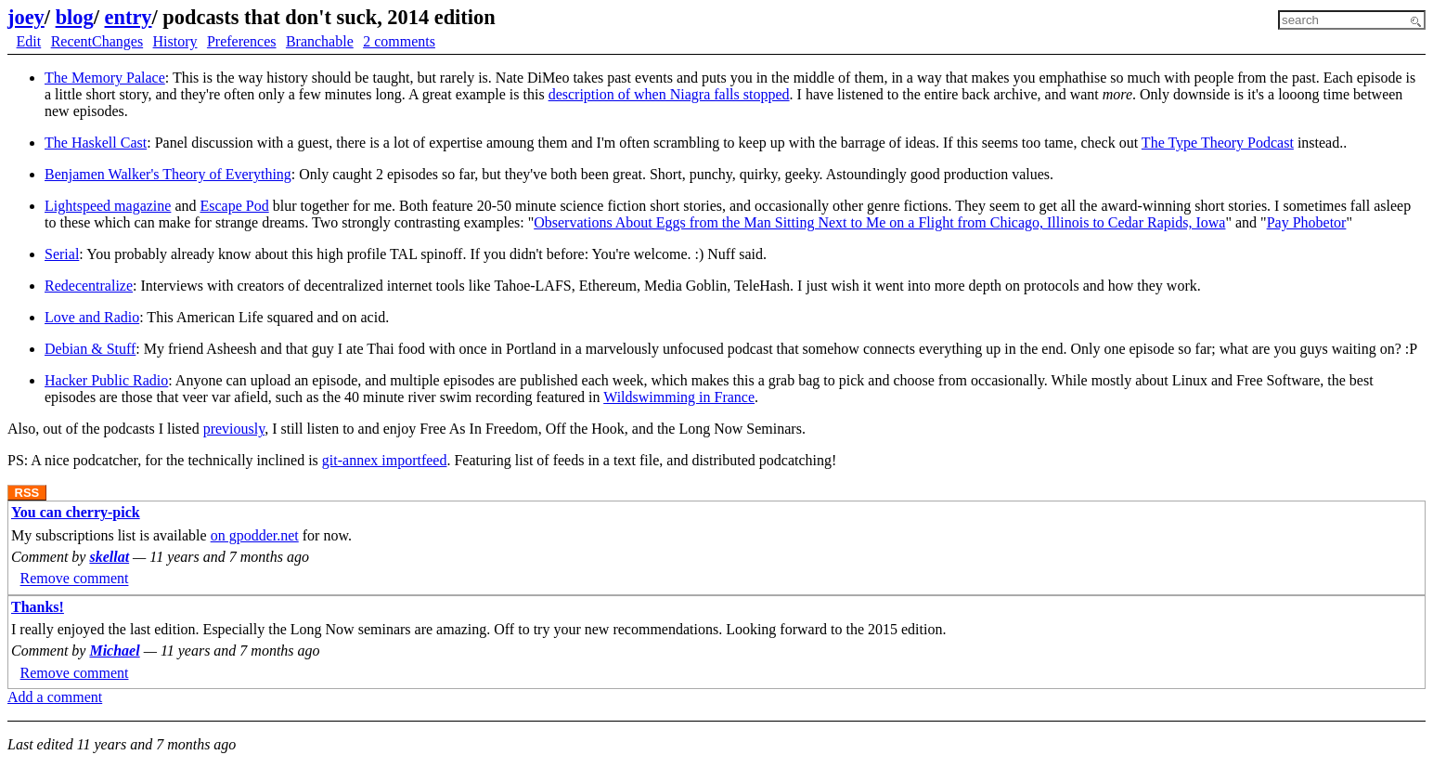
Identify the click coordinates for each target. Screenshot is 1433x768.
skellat (109, 557)
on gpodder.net (255, 535)
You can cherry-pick (75, 512)
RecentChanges (97, 41)
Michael (114, 650)
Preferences (242, 41)
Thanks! (37, 607)
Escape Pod (234, 206)
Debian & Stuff (90, 349)
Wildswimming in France (679, 397)
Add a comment (54, 697)
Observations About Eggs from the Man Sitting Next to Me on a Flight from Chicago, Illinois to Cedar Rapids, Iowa (879, 222)
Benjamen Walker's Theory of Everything (168, 174)
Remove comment (74, 579)
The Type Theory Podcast (1218, 142)
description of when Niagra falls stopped (669, 94)
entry (128, 17)
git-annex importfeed (384, 460)
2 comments (399, 41)
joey (26, 17)
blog (75, 17)
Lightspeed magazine (108, 206)
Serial (62, 254)
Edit (29, 41)
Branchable (320, 41)
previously (234, 428)
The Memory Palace (105, 77)
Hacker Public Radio (106, 380)
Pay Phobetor (1307, 222)
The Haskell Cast (96, 142)
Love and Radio (92, 317)
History (175, 41)
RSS (27, 493)
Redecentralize (89, 285)
